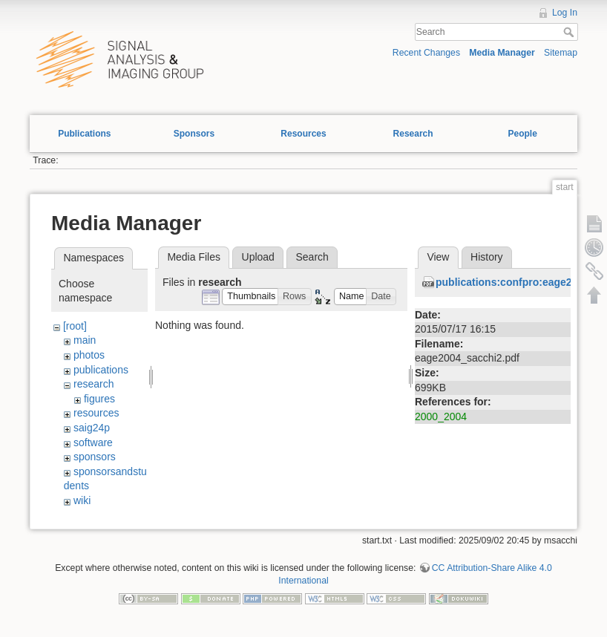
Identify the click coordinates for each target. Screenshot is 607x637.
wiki (82, 500)
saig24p (91, 428)
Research (413, 133)
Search (570, 32)
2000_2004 (441, 416)
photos (89, 355)
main (84, 340)
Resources (303, 133)
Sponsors (194, 133)
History (486, 257)
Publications (84, 133)
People (522, 133)
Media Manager (502, 53)
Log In (564, 12)
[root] (75, 326)
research (93, 384)
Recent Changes (426, 53)
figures (99, 399)
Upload (258, 257)
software (93, 442)
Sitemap (560, 53)
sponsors (94, 457)
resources (96, 413)
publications (100, 370)
